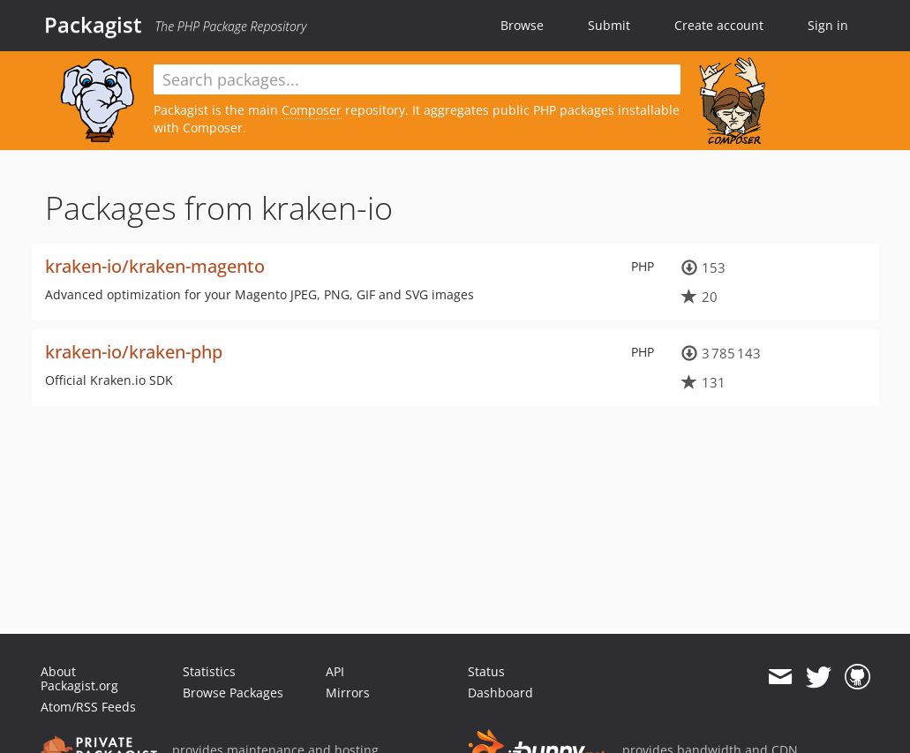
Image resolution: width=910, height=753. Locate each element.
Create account (718, 25)
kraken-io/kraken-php (133, 352)
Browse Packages (233, 692)
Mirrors (348, 692)
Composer (312, 110)
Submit (609, 25)
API (335, 671)
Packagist (93, 25)
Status (486, 671)
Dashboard (500, 692)
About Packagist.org (79, 678)
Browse (522, 25)
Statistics (209, 671)
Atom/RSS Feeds (88, 706)
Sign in (828, 25)
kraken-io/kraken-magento (155, 266)
